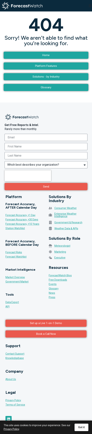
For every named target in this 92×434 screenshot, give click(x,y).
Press (52, 297)
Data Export (12, 302)
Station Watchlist (15, 228)
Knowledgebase (14, 358)
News (52, 292)
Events (53, 284)
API (7, 306)
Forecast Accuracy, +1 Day (20, 215)
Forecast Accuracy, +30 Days (21, 219)
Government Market (17, 281)
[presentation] (28, 175)
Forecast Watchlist (16, 256)
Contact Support (14, 353)
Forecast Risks (13, 252)
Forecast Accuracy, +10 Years (22, 223)
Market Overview (15, 277)
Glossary (54, 288)
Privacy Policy (13, 400)
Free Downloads (58, 279)
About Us (10, 379)
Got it (81, 427)
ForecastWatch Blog (60, 275)
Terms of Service (15, 404)
